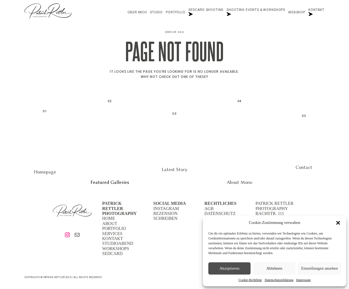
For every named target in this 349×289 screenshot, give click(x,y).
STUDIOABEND (117, 243)
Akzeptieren (229, 268)
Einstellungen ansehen (319, 268)
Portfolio (175, 12)
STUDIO (156, 12)
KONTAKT (112, 238)
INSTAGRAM (166, 208)
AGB (209, 208)
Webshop (296, 12)
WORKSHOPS (115, 248)
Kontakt (316, 12)
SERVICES (112, 233)
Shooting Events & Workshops (256, 12)
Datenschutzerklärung (279, 280)
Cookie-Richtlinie (250, 280)
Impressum (303, 280)
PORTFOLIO (114, 228)
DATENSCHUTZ (220, 213)
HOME (108, 218)
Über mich (137, 12)
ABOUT (109, 223)
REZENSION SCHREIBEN (165, 216)
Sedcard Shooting (206, 12)
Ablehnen (274, 268)
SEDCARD (112, 253)
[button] (338, 223)
